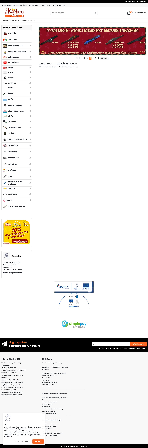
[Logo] (14, 13)
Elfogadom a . (124, 348)
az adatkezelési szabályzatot (117, 348)
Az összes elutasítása (22, 441)
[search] (96, 13)
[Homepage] (2, 5)
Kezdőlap (5, 20)
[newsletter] (138, 344)
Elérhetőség (17, 5)
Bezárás (38, 441)
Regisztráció (143, 1)
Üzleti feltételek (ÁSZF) (31, 5)
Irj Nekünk (12, 390)
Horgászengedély (59, 5)
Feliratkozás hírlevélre (24, 346)
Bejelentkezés (130, 1)
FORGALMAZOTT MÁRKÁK (19, 20)
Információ (8, 5)
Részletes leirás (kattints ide (10, 363)
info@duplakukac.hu (13, 273)
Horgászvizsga (46, 5)
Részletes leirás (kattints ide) (52, 363)
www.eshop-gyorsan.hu (78, 446)
